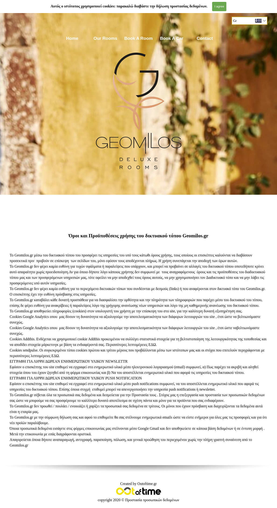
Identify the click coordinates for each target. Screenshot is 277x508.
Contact (205, 38)
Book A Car (171, 38)
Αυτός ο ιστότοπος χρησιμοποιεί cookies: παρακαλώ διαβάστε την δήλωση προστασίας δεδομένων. (129, 6)
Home (72, 38)
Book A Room (138, 38)
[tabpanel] (138, 345)
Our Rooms (105, 38)
